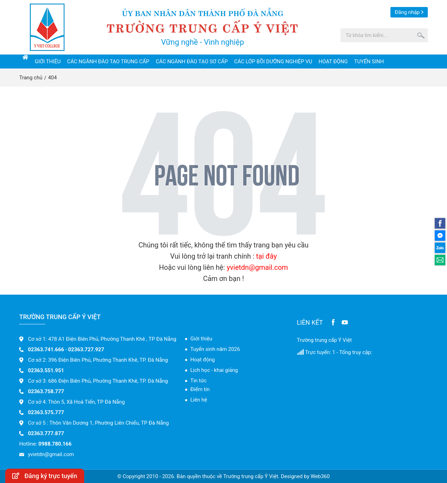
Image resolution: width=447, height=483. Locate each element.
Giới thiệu (48, 61)
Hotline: (45, 444)
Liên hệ (198, 400)
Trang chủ (30, 77)
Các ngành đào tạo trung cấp (108, 61)
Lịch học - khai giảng (214, 370)
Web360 (320, 476)
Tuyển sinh (369, 61)
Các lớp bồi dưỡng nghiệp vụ (273, 61)
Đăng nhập (407, 12)
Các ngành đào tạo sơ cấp (192, 61)
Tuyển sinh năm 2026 (215, 349)
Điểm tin (200, 389)
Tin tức (198, 380)
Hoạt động (332, 61)
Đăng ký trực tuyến (44, 476)
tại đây (266, 256)
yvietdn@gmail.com (257, 267)
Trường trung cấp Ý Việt (324, 340)
